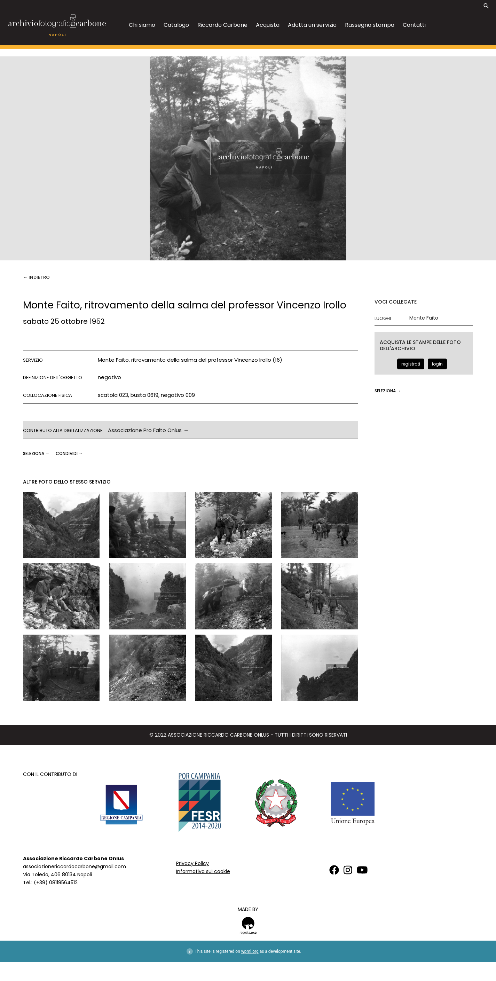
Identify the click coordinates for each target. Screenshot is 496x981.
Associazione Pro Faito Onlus (145, 430)
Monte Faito (423, 318)
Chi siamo (142, 25)
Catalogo (176, 25)
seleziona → (36, 453)
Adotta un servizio (312, 25)
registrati (410, 364)
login (437, 364)
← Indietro (36, 277)
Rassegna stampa (369, 25)
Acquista (268, 25)
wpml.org (250, 951)
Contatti (414, 25)
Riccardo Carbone (222, 25)
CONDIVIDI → (69, 453)
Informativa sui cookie (203, 871)
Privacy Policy (192, 863)
